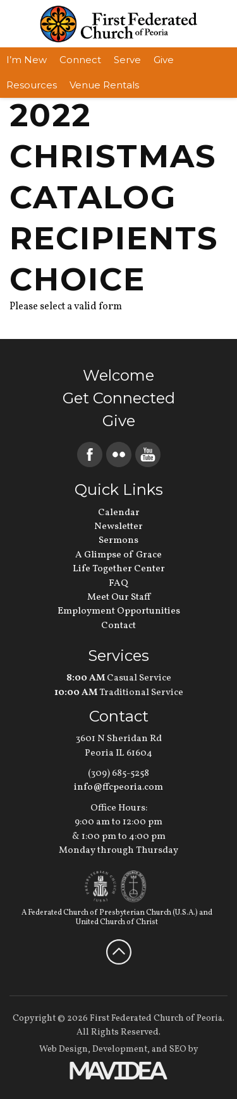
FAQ (118, 583)
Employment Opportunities (119, 611)
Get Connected (119, 398)
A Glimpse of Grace (118, 555)
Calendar (119, 513)
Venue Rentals (104, 85)
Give (164, 60)
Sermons (118, 540)
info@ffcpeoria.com (118, 787)
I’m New (26, 60)
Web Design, (64, 1049)
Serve (127, 60)
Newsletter (118, 526)
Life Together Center (119, 569)
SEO (177, 1049)
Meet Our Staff (118, 597)
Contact (118, 626)
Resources (31, 85)
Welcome (118, 375)
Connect (80, 60)
